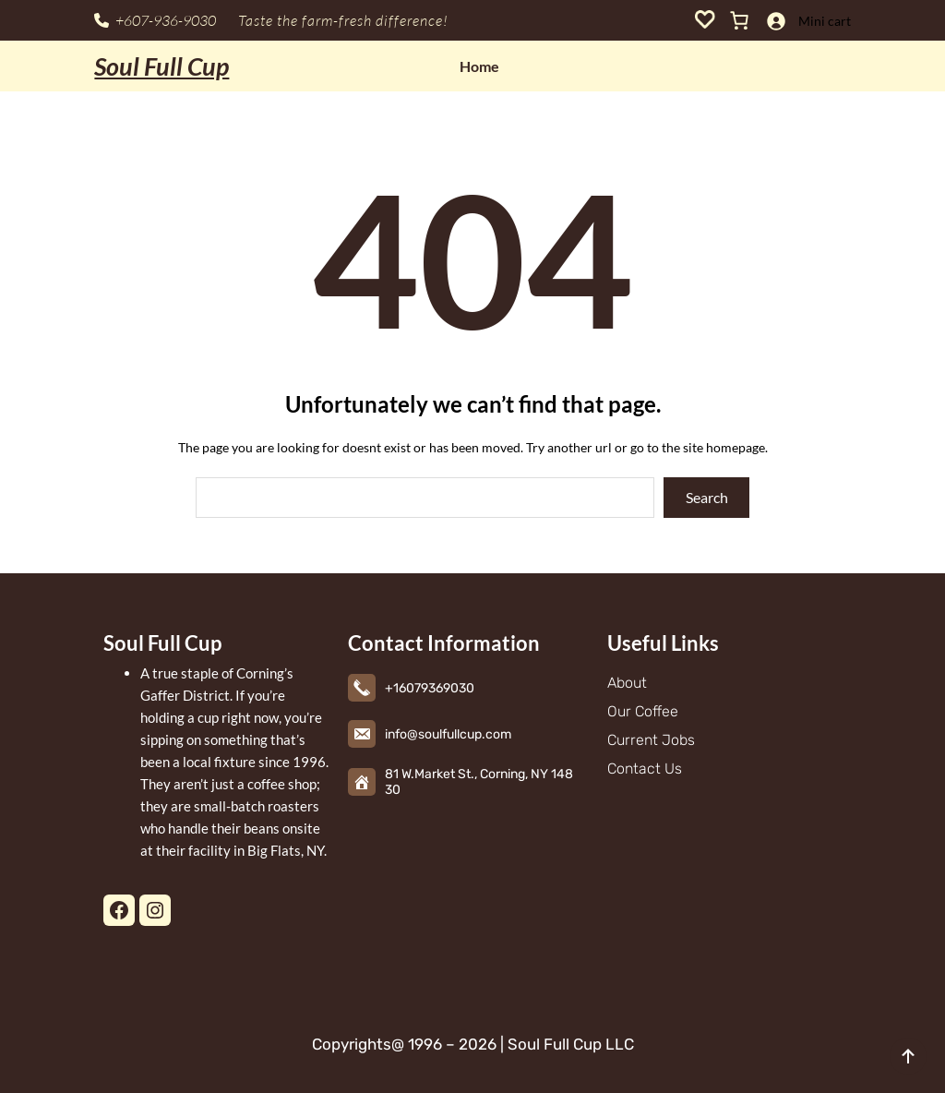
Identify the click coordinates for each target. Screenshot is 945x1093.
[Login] (775, 20)
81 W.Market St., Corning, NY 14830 (479, 782)
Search (707, 497)
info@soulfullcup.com (448, 734)
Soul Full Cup (161, 66)
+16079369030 (429, 688)
